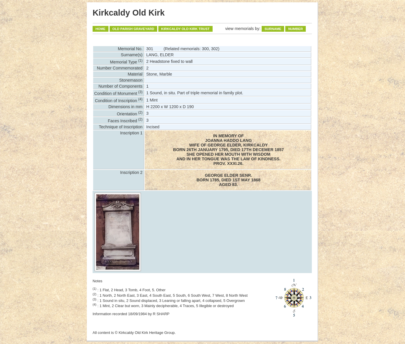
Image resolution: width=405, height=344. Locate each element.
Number (295, 29)
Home (100, 29)
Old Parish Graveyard (133, 29)
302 (214, 48)
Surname (273, 29)
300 (205, 48)
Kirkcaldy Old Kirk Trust (185, 29)
